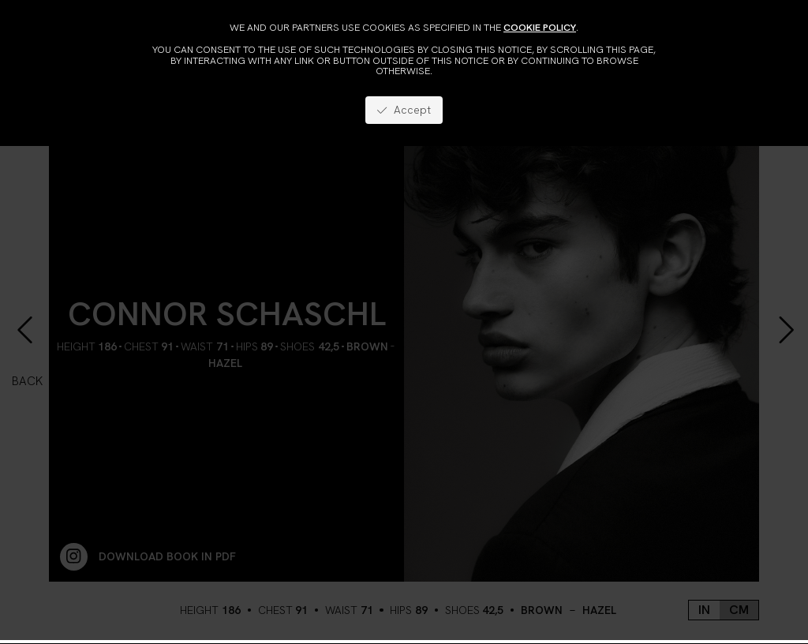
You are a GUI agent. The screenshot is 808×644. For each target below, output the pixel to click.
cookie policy (539, 27)
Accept (403, 110)
